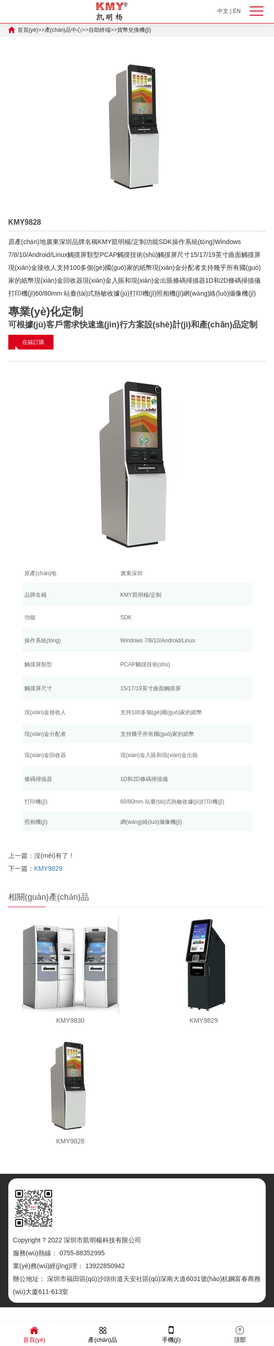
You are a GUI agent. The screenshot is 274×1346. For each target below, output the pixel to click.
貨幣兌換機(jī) (134, 30)
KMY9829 (48, 868)
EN (237, 11)
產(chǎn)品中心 (63, 30)
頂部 (240, 1333)
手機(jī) (171, 1333)
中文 (222, 11)
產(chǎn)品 (102, 1333)
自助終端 (100, 30)
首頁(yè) (28, 30)
